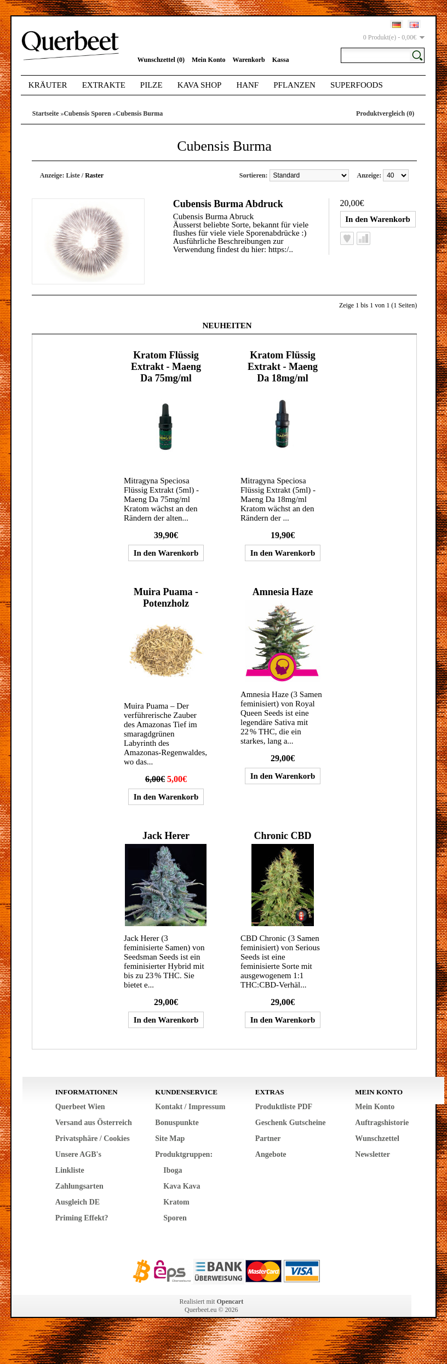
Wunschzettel (377, 1138)
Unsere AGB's (78, 1154)
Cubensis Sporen (87, 113)
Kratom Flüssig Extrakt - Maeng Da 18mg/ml (283, 367)
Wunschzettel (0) (161, 60)
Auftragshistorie (382, 1122)
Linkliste (69, 1170)
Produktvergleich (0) (385, 113)
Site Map (170, 1138)
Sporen (175, 1218)
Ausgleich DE (77, 1202)
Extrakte (103, 85)
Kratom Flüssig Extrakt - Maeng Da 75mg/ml (166, 367)
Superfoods (356, 85)
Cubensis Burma (139, 113)
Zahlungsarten (79, 1186)
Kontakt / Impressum (190, 1107)
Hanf (247, 85)
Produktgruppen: (184, 1154)
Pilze (151, 85)
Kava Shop (199, 85)
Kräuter (47, 85)
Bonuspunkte (176, 1122)
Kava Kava (181, 1186)
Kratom (176, 1202)
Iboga (172, 1170)
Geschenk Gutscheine (290, 1122)
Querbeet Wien (80, 1107)
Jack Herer (166, 835)
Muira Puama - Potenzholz (166, 597)
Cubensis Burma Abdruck (228, 203)
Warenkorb (249, 60)
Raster (94, 175)
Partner (268, 1138)
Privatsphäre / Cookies (92, 1138)
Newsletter (372, 1154)
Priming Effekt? (81, 1218)
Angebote (270, 1154)
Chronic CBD (282, 835)
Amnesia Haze (283, 591)
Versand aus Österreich (93, 1122)
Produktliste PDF (283, 1107)
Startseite (45, 113)
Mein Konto (209, 60)
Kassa (280, 60)
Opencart (229, 1301)
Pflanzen (294, 85)
